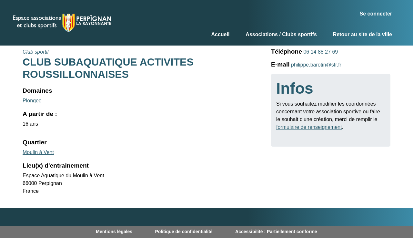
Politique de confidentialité (184, 231)
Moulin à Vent (38, 152)
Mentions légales (114, 231)
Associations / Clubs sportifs (281, 34)
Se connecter (376, 13)
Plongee (32, 100)
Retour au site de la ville (362, 34)
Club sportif (36, 52)
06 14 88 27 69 (320, 52)
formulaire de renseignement (309, 127)
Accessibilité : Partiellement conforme (276, 231)
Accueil (220, 34)
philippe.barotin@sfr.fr (316, 64)
